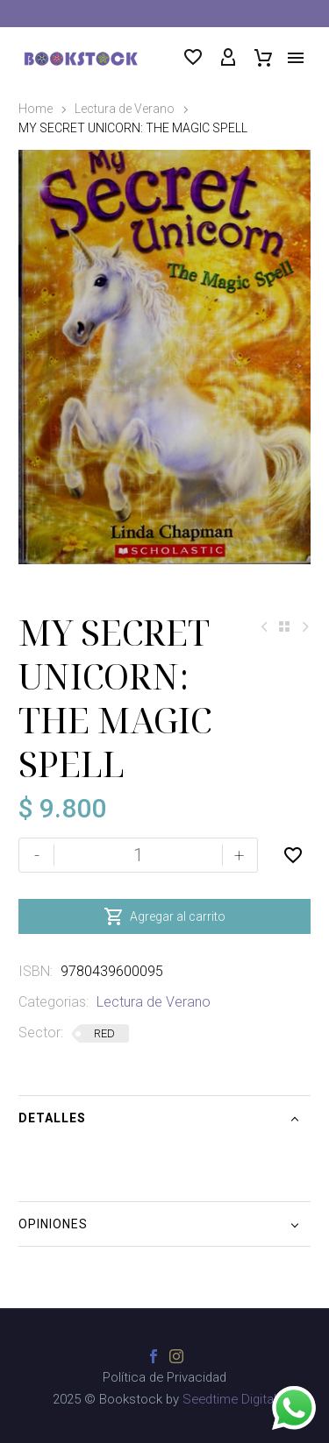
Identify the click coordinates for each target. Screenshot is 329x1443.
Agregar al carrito (164, 916)
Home (35, 109)
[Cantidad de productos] (138, 855)
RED (104, 1033)
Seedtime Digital (229, 1399)
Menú (296, 58)
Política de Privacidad (164, 1377)
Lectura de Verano (125, 109)
